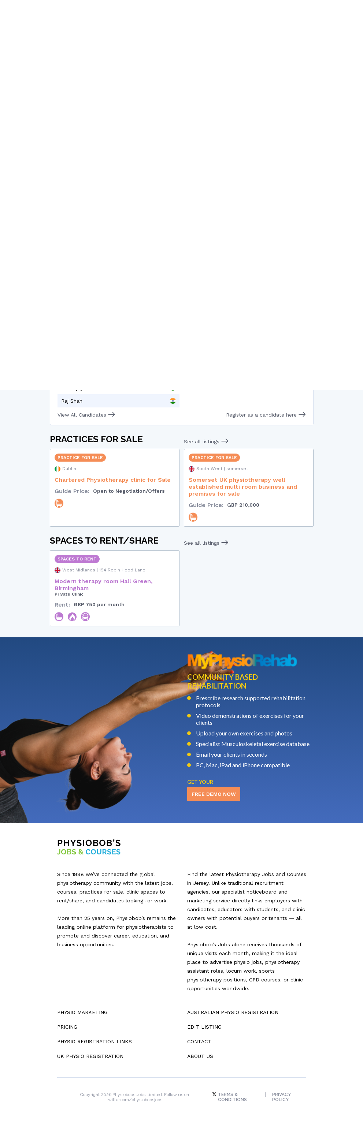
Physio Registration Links (94, 1038)
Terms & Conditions (230, 1094)
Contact (199, 1038)
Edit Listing (204, 1024)
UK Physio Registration (90, 1053)
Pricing (67, 1024)
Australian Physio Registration (232, 1009)
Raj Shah (71, 398)
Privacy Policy (282, 1094)
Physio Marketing (82, 1009)
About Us (200, 1053)
